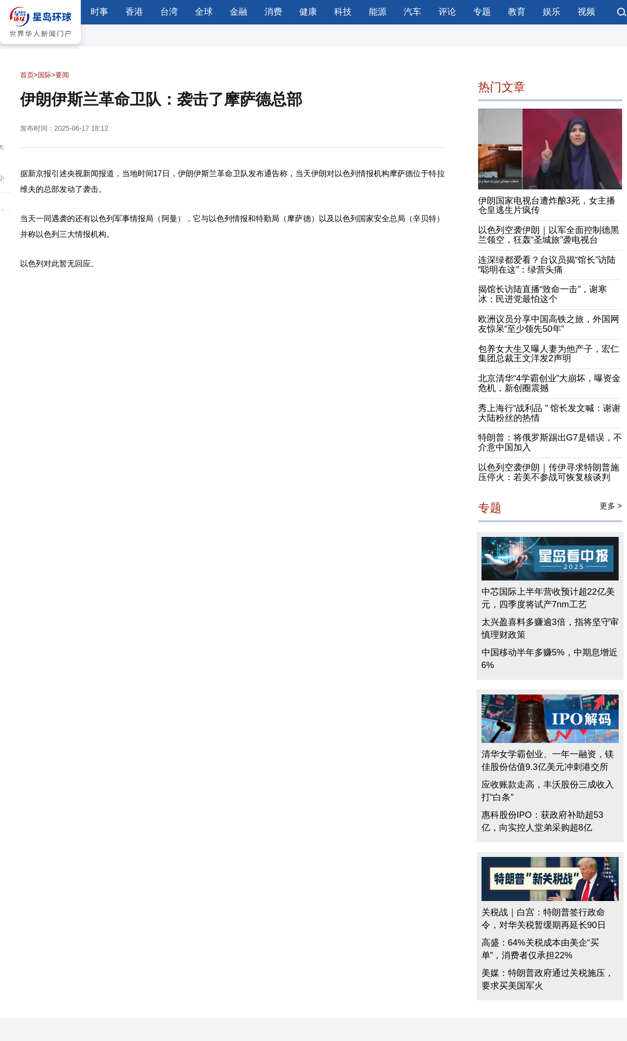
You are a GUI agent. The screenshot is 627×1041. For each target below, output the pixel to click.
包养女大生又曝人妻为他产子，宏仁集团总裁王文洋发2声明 (548, 354)
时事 (99, 12)
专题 (482, 12)
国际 (44, 75)
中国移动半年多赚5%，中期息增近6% (550, 659)
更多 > (611, 506)
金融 (238, 12)
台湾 (169, 12)
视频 (586, 12)
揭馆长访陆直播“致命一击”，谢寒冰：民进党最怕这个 (542, 294)
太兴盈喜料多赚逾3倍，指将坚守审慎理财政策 (550, 628)
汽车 (412, 12)
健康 (308, 12)
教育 (517, 12)
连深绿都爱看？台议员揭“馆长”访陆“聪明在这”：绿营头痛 (547, 265)
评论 (447, 12)
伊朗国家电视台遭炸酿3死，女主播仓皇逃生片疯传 (546, 205)
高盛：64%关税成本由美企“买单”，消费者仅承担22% (540, 949)
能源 (377, 12)
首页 (27, 75)
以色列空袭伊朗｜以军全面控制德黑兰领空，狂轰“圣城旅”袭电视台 (548, 235)
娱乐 (551, 12)
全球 (204, 12)
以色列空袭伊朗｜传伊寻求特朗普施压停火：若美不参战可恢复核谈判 (548, 472)
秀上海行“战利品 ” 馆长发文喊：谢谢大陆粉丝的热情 (549, 413)
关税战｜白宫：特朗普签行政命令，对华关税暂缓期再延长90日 (544, 918)
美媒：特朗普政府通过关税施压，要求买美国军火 (548, 979)
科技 (343, 12)
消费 (273, 12)
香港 (134, 12)
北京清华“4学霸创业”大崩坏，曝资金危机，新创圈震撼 (549, 383)
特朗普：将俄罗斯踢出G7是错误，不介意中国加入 (550, 442)
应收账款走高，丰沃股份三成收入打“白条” (548, 791)
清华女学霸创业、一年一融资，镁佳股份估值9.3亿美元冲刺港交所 (548, 760)
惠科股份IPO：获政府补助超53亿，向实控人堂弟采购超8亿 (542, 821)
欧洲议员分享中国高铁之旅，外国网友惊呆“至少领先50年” (548, 324)
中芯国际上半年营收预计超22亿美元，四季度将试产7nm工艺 (548, 598)
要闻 (62, 75)
